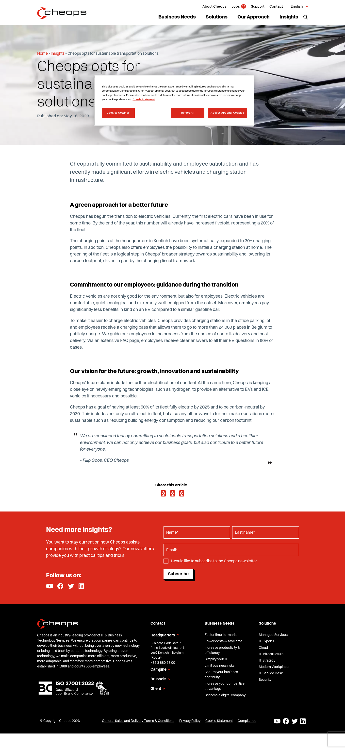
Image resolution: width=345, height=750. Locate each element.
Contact (276, 7)
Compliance (247, 721)
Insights (288, 17)
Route (156, 657)
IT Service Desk (271, 673)
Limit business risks (219, 665)
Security (265, 680)
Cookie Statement (219, 721)
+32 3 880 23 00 (162, 663)
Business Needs (177, 17)
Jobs (235, 7)
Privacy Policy (189, 721)
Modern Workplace (274, 667)
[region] (174, 100)
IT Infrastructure (271, 654)
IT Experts (266, 641)
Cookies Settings (118, 112)
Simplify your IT (216, 659)
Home (42, 54)
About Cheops (214, 7)
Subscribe (178, 574)
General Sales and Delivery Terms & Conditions (138, 721)
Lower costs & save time (223, 641)
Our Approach (253, 17)
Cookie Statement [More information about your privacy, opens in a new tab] (144, 99)
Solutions (217, 17)
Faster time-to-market (221, 635)
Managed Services (273, 635)
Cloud (263, 647)
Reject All (188, 112)
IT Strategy (267, 660)
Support (257, 7)
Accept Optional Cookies (227, 112)
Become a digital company (225, 695)
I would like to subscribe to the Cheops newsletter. (214, 561)
